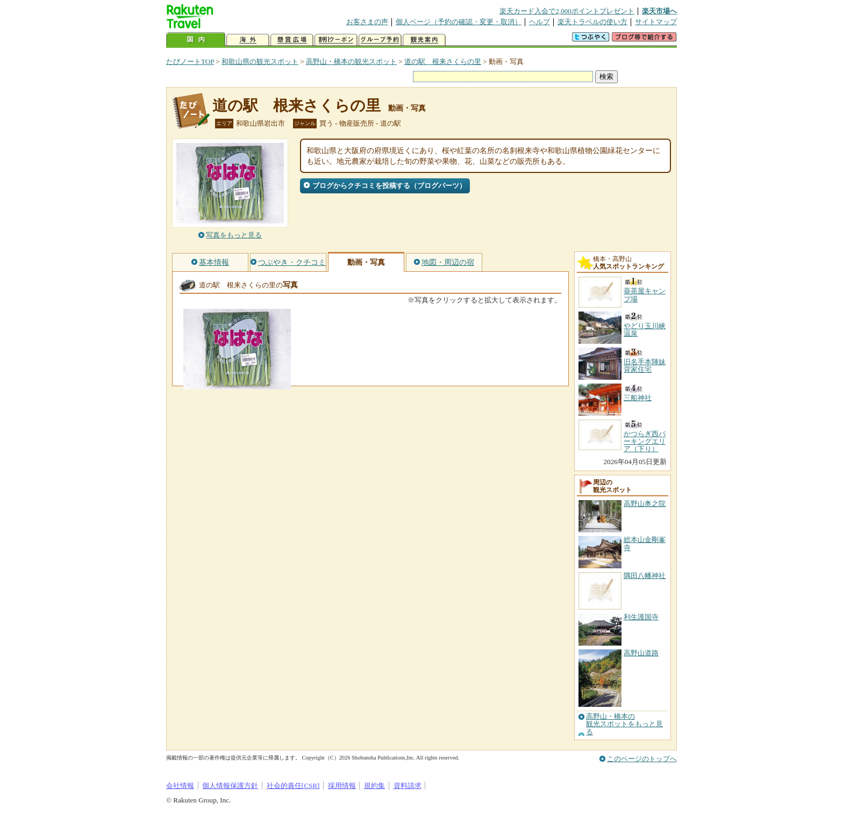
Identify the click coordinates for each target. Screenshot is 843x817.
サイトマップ (656, 22)
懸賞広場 (291, 40)
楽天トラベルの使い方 (592, 22)
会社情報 (180, 786)
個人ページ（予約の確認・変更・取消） (458, 22)
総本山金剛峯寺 (645, 543)
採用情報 (342, 786)
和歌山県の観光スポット (260, 61)
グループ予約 (380, 40)
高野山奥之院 (645, 504)
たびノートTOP (190, 61)
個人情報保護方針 (230, 786)
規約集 (374, 786)
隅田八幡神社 (645, 576)
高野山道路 (641, 653)
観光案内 (424, 40)
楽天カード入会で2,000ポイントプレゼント (566, 11)
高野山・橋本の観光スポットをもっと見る (624, 724)
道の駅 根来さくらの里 (442, 61)
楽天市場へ (659, 11)
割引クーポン (336, 40)
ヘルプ (539, 22)
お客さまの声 (367, 22)
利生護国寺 (641, 617)
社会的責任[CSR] (293, 786)
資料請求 (408, 786)
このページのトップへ (642, 759)
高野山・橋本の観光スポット (351, 61)
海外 (247, 40)
